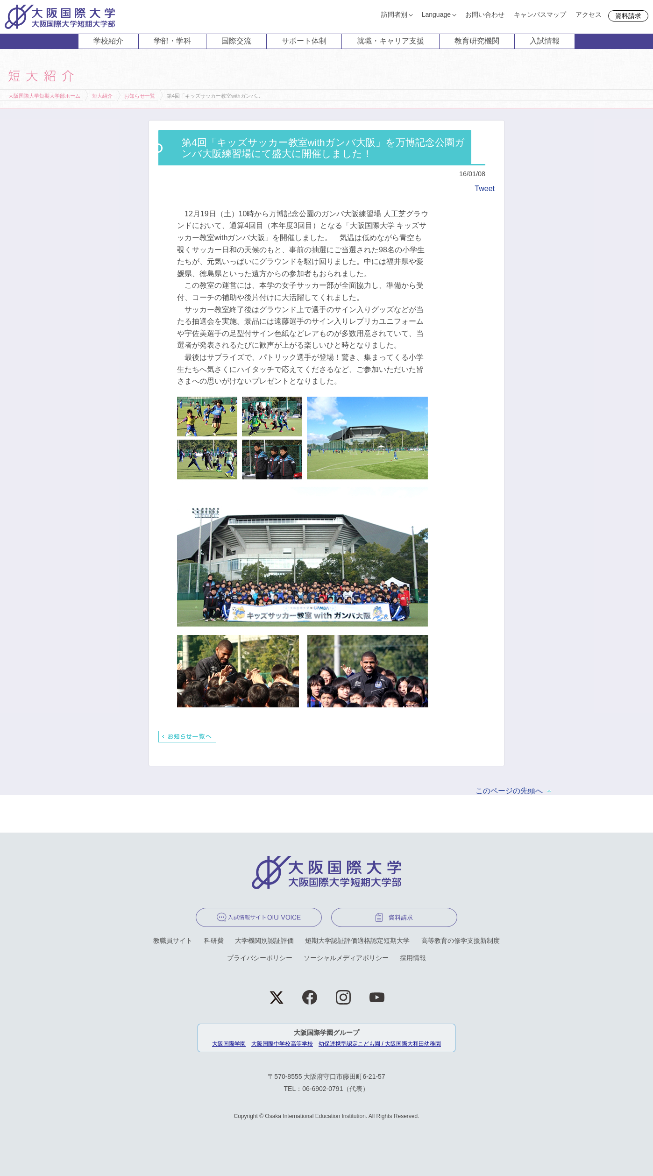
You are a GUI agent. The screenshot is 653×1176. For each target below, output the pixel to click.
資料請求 (628, 16)
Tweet (485, 188)
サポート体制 (304, 41)
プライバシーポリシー (259, 958)
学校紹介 (108, 41)
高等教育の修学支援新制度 (460, 940)
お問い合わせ (484, 14)
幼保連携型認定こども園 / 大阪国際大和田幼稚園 (380, 1044)
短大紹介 (102, 96)
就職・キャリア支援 (390, 41)
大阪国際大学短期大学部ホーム (44, 96)
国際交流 (236, 41)
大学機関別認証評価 (264, 940)
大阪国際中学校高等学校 (282, 1044)
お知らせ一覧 (139, 96)
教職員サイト (172, 940)
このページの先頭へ (509, 791)
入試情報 (545, 41)
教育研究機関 (476, 41)
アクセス (588, 14)
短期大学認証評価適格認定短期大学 (357, 940)
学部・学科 (172, 41)
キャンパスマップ (540, 14)
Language (436, 14)
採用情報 (413, 958)
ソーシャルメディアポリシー (346, 958)
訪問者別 (394, 14)
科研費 (214, 940)
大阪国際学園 (229, 1044)
